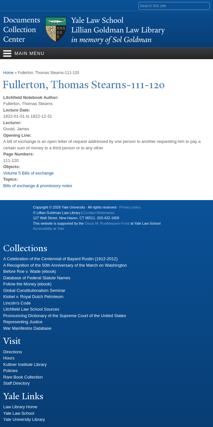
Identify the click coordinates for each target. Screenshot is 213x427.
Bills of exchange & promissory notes (37, 185)
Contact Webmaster (99, 213)
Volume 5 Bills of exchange (28, 173)
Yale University (13, 209)
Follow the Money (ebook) (27, 284)
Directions (12, 351)
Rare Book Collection (23, 377)
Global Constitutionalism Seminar (34, 290)
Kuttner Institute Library (25, 364)
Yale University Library (24, 419)
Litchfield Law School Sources (31, 309)
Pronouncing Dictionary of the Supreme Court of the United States (64, 315)
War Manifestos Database (27, 328)
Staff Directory (16, 383)
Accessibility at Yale (48, 228)
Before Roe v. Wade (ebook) (29, 271)
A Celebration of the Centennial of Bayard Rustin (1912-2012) (60, 258)
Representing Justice (22, 321)
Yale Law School (18, 413)
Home (8, 72)
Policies (10, 370)
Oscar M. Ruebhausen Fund (107, 223)
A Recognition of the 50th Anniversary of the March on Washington (65, 265)
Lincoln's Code (17, 303)
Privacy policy (130, 207)
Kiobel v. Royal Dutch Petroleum (33, 296)
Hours (9, 358)
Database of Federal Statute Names (36, 277)
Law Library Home (20, 406)
